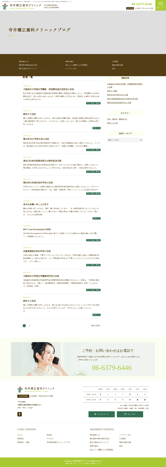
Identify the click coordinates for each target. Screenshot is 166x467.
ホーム (19, 435)
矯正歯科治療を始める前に (100, 438)
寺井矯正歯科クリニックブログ (59, 442)
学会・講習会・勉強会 (93, 103)
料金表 (49, 435)
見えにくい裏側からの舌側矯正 (101, 450)
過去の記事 (95, 325)
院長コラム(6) (112, 123)
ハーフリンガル (125, 435)
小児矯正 (122, 438)
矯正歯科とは (95, 435)
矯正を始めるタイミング (99, 442)
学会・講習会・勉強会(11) (117, 119)
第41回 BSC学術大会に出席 (117, 95)
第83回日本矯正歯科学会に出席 (119, 103)
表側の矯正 (94, 446)
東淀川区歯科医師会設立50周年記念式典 (122, 99)
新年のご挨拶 (112, 91)
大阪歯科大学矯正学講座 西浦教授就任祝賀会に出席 (125, 85)
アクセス (50, 438)
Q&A (121, 446)
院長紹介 (20, 438)
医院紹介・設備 (23, 442)
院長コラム (96, 128)
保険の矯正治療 (125, 442)
